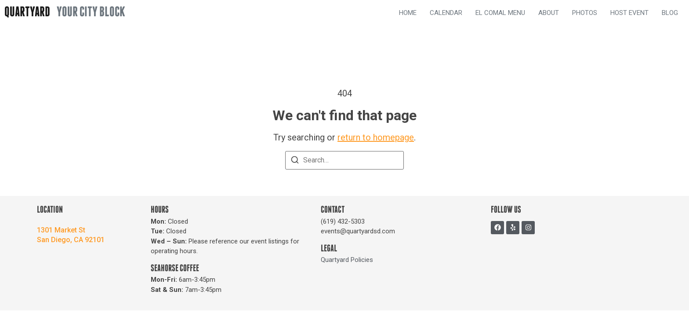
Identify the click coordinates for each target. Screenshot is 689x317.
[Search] (294, 161)
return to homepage (375, 137)
